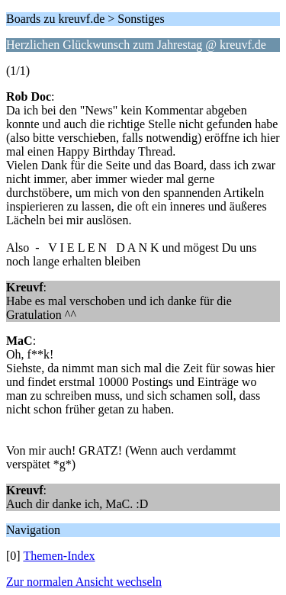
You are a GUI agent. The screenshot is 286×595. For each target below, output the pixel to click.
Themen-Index (59, 555)
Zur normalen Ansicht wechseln (84, 581)
